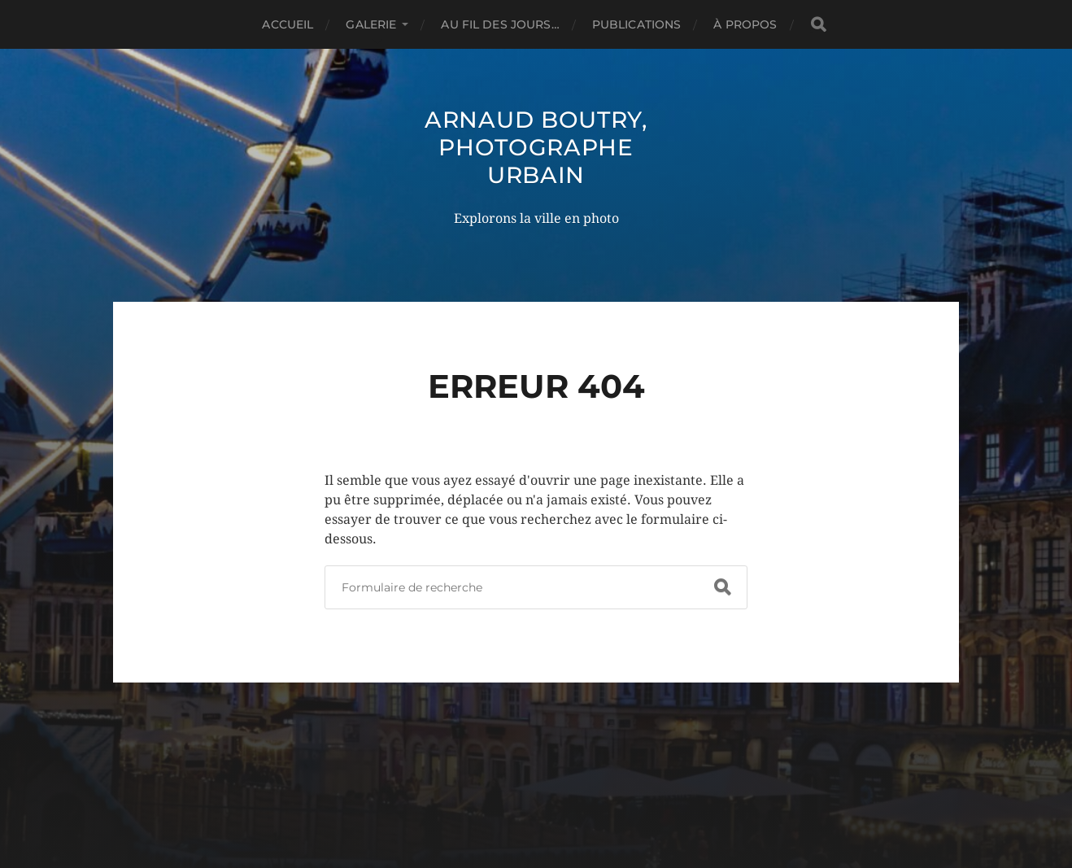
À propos (745, 24)
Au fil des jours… (500, 24)
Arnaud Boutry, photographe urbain (536, 147)
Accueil (287, 24)
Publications (637, 24)
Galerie (371, 24)
